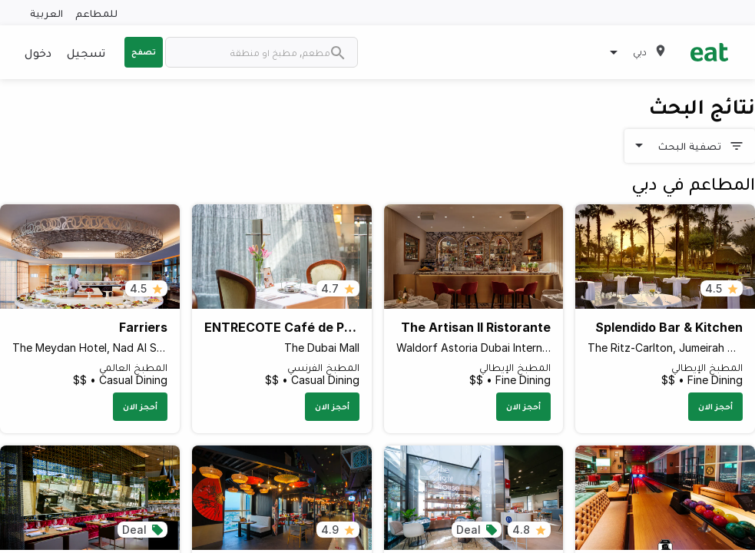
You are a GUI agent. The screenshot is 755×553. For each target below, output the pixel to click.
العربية (46, 12)
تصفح (143, 51)
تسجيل (86, 52)
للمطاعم (96, 12)
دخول (38, 52)
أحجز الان (715, 406)
